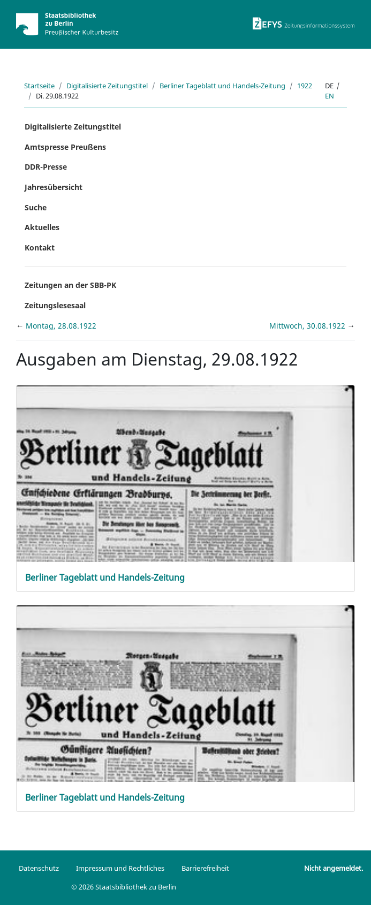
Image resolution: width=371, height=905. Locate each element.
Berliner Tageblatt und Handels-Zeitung (222, 85)
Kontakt (40, 247)
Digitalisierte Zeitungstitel (107, 85)
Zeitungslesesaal (55, 305)
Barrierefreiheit (205, 868)
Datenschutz (39, 868)
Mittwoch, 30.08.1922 (308, 326)
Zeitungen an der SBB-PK (70, 285)
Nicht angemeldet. (333, 868)
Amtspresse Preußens (65, 147)
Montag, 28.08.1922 (61, 326)
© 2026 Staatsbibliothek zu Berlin (123, 887)
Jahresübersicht (53, 187)
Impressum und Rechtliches (120, 868)
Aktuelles (42, 227)
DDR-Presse (46, 167)
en (329, 96)
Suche (36, 207)
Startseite (39, 85)
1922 (304, 85)
